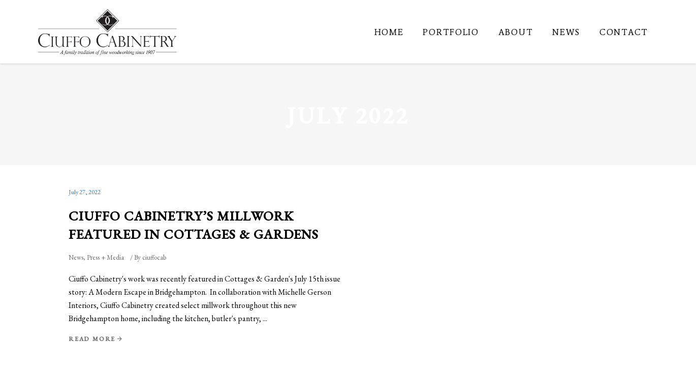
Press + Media (105, 257)
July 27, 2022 (85, 192)
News (76, 257)
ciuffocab (154, 257)
